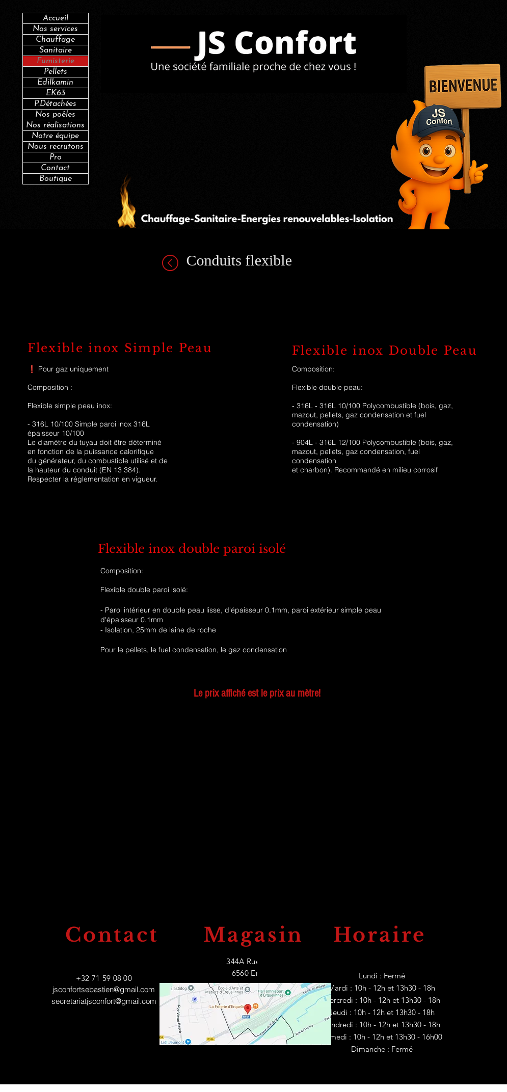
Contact (55, 168)
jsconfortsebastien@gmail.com (103, 989)
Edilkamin (55, 82)
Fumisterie (55, 61)
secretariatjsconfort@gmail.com (103, 1001)
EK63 (55, 93)
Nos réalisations (55, 125)
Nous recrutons (56, 147)
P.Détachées (55, 104)
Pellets (55, 72)
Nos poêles (55, 115)
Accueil (55, 18)
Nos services (55, 29)
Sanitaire (55, 50)
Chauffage (55, 40)
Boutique (55, 179)
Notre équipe (55, 136)
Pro (55, 157)
